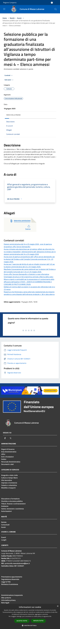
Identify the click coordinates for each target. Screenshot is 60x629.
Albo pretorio (6, 597)
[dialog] (30, 616)
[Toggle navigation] (4, 9)
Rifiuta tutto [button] (38, 621)
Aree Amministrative (8, 451)
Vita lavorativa (6, 480)
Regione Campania (9, 2)
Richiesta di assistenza (9, 584)
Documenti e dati (7, 464)
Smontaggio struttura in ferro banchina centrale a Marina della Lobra (28, 277)
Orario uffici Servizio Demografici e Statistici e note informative (26, 274)
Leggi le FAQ (5, 581)
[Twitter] (10, 438)
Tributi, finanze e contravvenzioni (13, 503)
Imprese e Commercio (9, 482)
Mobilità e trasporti (8, 487)
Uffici (3, 454)
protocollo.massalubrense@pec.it (17, 563)
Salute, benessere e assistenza (12, 508)
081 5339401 (19, 566)
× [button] (57, 606)
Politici (3, 459)
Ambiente (4, 506)
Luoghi (3, 540)
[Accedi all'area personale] (52, 2)
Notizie (3, 522)
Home (5, 18)
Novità (12, 18)
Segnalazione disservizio (10, 579)
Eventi (3, 537)
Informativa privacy (8, 600)
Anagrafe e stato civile (9, 475)
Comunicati (5, 524)
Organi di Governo (8, 449)
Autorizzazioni (6, 511)
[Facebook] (5, 438)
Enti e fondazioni (7, 456)
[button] (30, 625)
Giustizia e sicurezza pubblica (12, 501)
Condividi (9, 75)
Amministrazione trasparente (12, 595)
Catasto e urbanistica (9, 485)
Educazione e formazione (10, 498)
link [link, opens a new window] (50, 616)
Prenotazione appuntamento (11, 576)
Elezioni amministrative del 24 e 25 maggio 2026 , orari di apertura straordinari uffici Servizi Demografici (28, 245)
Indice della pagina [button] (13, 115)
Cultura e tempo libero (9, 477)
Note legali (5, 602)
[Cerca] (55, 9)
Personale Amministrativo (10, 461)
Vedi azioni (9, 80)
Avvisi (19, 18)
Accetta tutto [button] (22, 621)
